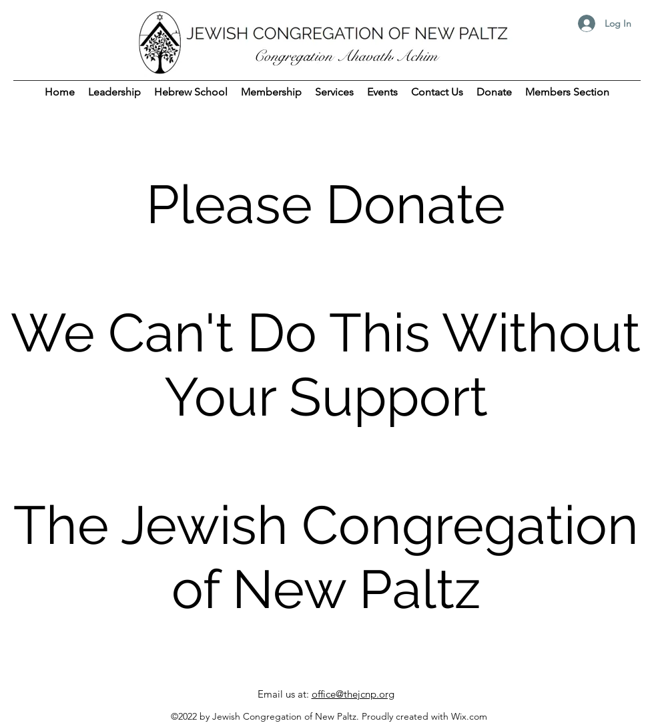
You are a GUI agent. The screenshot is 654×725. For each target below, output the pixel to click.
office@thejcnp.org (353, 694)
